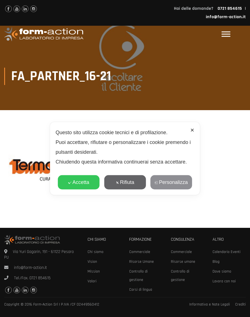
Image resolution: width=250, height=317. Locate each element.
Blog (216, 261)
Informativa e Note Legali (209, 304)
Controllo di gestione (138, 275)
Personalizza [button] (171, 182)
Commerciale (139, 251)
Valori (92, 281)
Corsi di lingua (140, 289)
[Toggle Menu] (225, 34)
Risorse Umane (141, 261)
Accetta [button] (78, 182)
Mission (94, 271)
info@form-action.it (226, 17)
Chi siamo (95, 251)
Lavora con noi (224, 281)
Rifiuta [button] (125, 182)
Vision (92, 261)
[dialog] (125, 158)
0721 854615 (40, 278)
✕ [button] (192, 130)
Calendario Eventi (226, 251)
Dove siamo (222, 271)
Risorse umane (183, 261)
